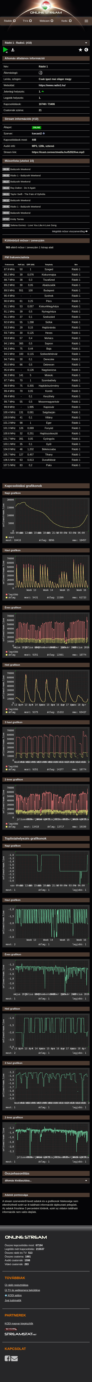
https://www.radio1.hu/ (52, 85)
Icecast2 (37, 133)
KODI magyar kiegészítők (19, 1323)
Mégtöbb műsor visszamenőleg (70, 231)
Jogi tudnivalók (13, 1300)
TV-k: (27, 21)
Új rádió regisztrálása (16, 1285)
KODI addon (13, 1295)
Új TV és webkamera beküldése (22, 1290)
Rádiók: (10, 21)
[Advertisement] (46, 34)
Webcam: (46, 21)
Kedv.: (66, 21)
